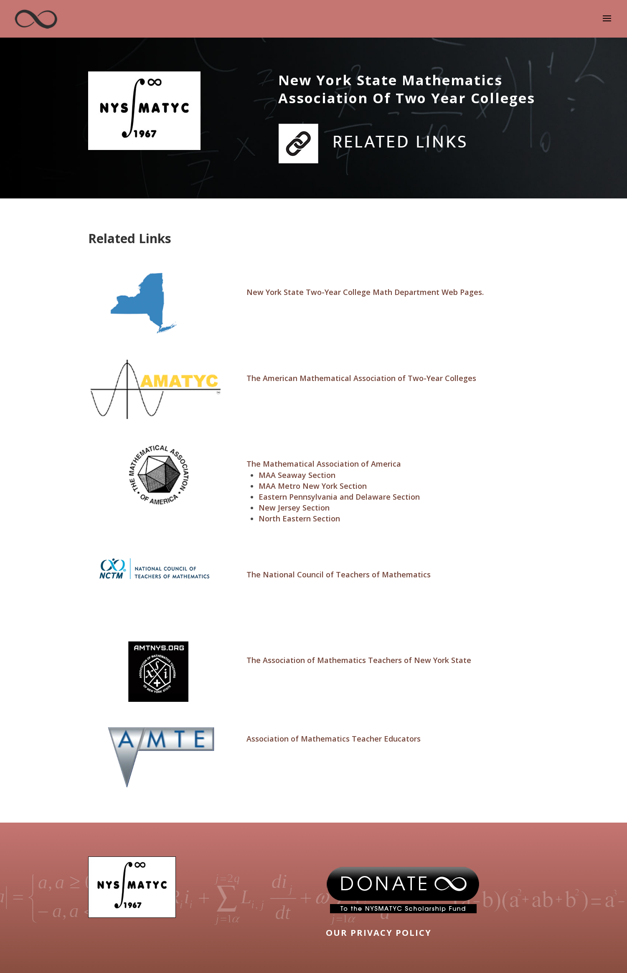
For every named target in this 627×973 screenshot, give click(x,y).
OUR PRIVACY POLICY (379, 932)
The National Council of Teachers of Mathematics (338, 574)
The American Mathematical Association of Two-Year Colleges (361, 378)
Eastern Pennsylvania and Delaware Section (339, 497)
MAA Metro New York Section (313, 486)
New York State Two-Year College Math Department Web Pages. (365, 292)
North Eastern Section (299, 518)
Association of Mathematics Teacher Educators (333, 739)
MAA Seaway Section (297, 475)
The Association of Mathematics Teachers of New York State (358, 660)
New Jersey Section (294, 508)
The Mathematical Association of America (323, 464)
